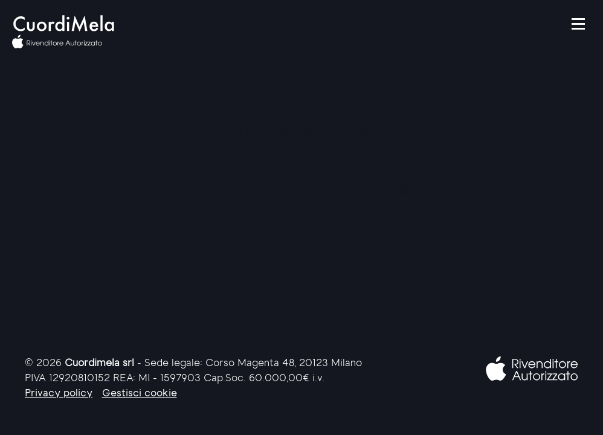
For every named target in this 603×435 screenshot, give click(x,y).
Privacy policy (58, 393)
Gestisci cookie (139, 393)
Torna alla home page (419, 191)
